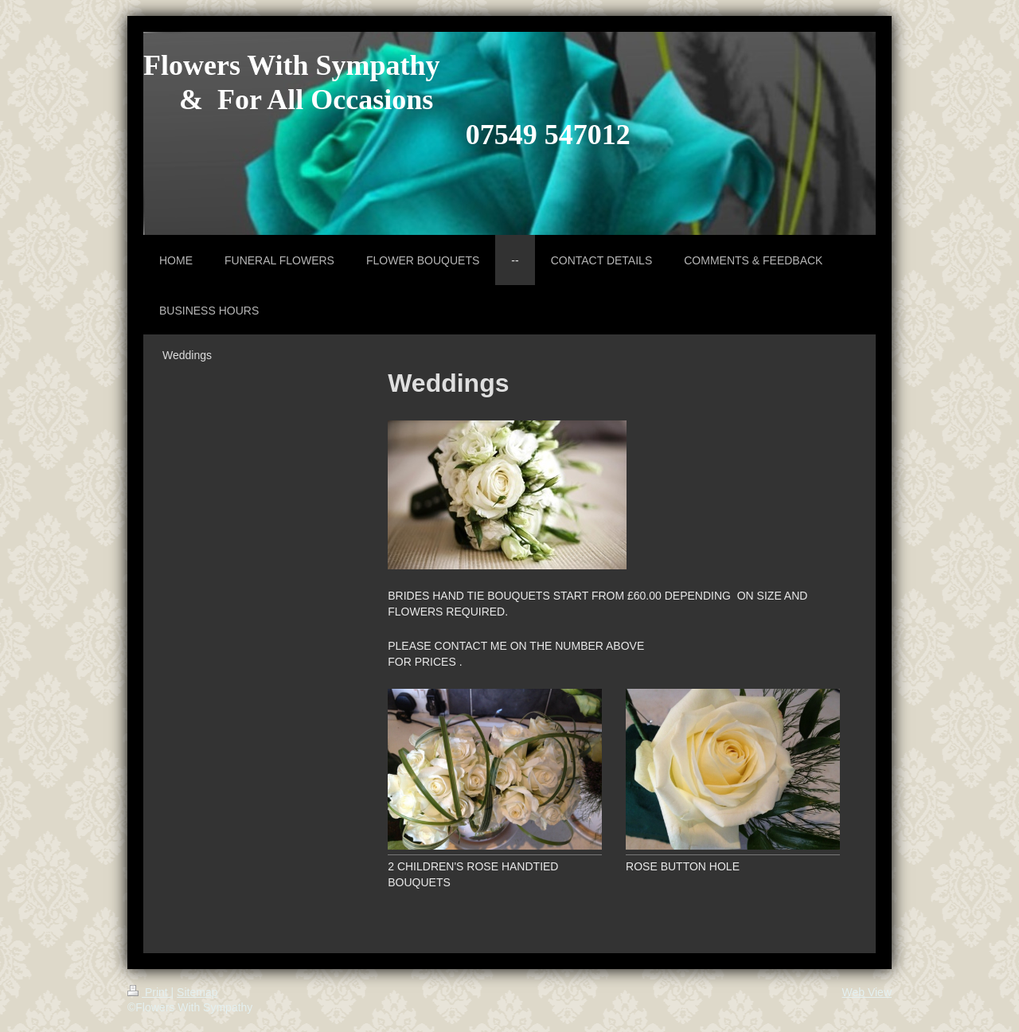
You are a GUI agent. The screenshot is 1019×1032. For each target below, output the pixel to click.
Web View (866, 992)
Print (149, 992)
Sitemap (197, 992)
